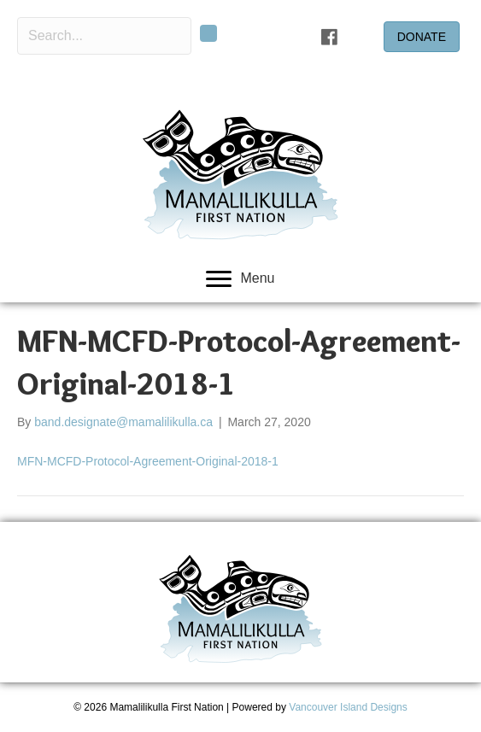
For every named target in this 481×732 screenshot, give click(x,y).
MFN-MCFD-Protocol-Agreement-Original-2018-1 (148, 461)
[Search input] (104, 36)
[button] (208, 33)
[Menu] (240, 279)
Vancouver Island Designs (348, 707)
